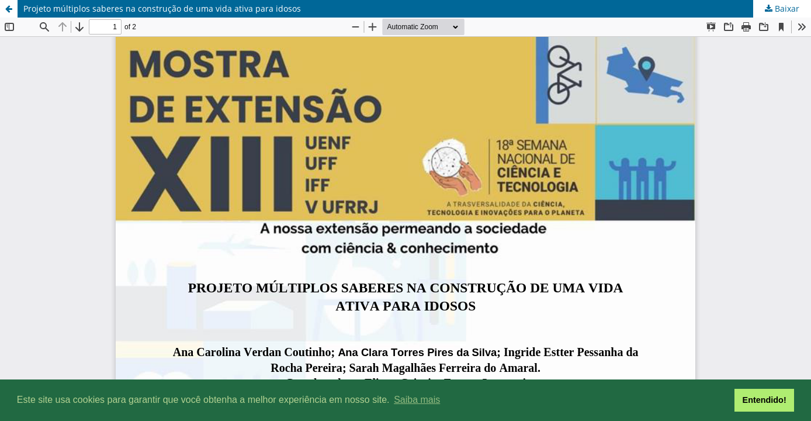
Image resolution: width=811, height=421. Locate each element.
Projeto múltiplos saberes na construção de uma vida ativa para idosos (162, 8)
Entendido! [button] (764, 400)
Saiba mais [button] (417, 400)
